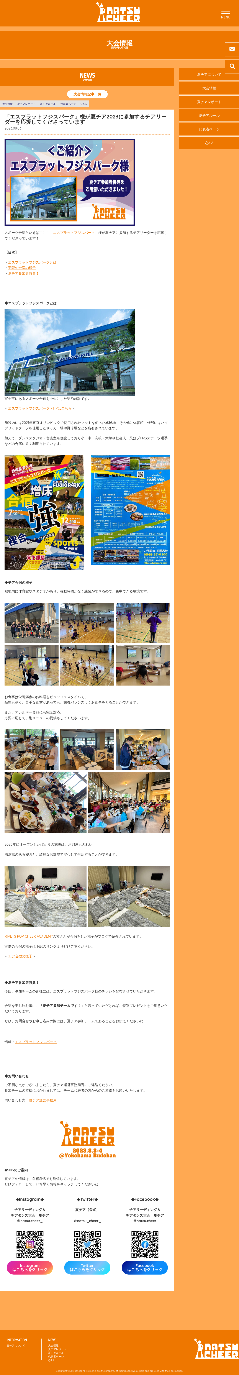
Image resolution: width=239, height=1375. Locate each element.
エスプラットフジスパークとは (32, 262)
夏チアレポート (26, 103)
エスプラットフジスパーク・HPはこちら (40, 408)
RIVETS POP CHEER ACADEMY (29, 936)
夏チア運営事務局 (43, 1100)
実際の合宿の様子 (22, 268)
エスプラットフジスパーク (74, 232)
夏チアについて (16, 1345)
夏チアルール (48, 103)
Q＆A (83, 103)
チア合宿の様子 (20, 956)
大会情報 (7, 103)
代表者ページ (68, 103)
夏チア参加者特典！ (23, 273)
